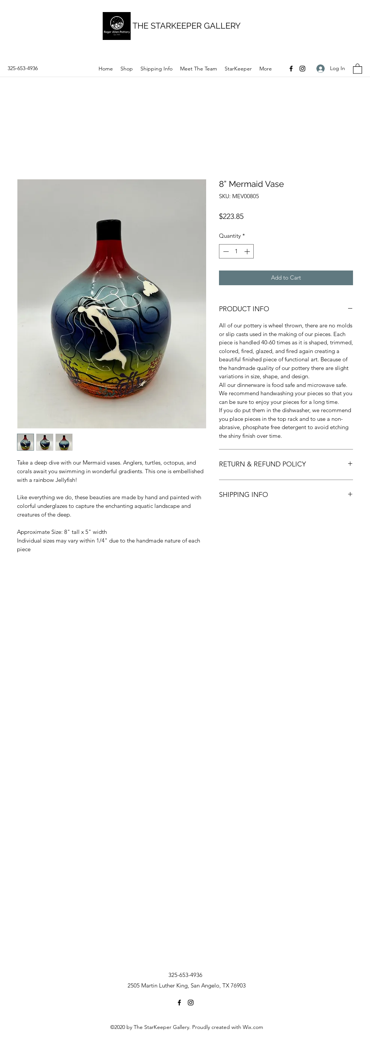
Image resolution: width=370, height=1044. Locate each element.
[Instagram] (302, 68)
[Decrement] (225, 251)
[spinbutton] (236, 251)
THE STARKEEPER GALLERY (186, 26)
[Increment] (248, 251)
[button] (357, 68)
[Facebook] (291, 68)
